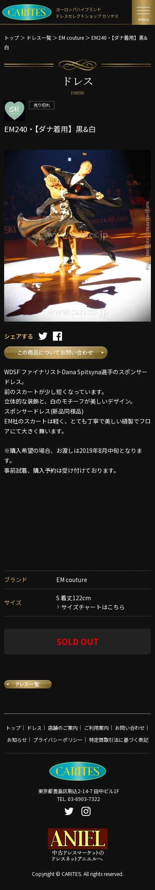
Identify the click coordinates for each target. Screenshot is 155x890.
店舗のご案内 (63, 727)
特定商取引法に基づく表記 (118, 739)
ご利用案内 (96, 727)
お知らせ (17, 739)
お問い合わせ (130, 727)
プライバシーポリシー (58, 739)
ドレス (34, 727)
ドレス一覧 (38, 37)
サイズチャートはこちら (93, 607)
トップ (11, 37)
